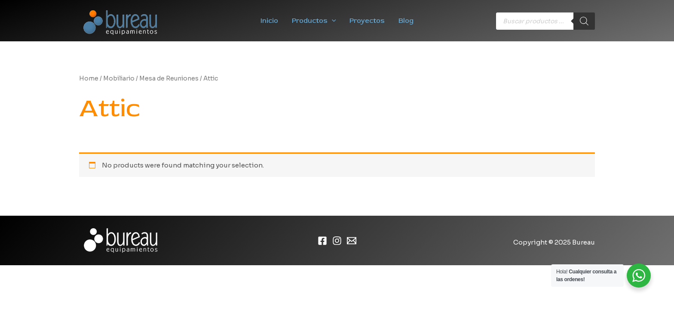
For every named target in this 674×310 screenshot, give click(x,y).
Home (88, 78)
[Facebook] (322, 240)
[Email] (351, 240)
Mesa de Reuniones (169, 78)
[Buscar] (584, 21)
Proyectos (367, 20)
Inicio (269, 20)
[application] (332, 20)
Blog (406, 20)
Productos (314, 20)
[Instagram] (337, 240)
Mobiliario (119, 78)
